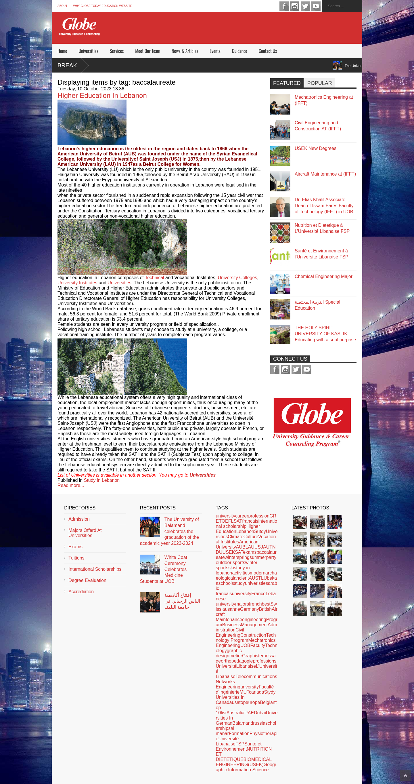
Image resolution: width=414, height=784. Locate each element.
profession (258, 515)
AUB (241, 547)
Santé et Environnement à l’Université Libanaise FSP (321, 253)
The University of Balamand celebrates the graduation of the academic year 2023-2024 (169, 531)
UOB (245, 645)
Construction (253, 635)
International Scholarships (94, 569)
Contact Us (268, 50)
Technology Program (246, 638)
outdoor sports (230, 562)
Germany (249, 609)
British (265, 609)
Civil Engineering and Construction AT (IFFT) (318, 125)
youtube (316, 6)
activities (241, 572)
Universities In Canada (230, 700)
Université (226, 666)
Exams (75, 546)
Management (254, 624)
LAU (250, 547)
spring (243, 557)
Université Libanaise (227, 741)
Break (67, 65)
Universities (88, 50)
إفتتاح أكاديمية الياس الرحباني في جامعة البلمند (182, 601)
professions (264, 661)
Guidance (239, 50)
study (239, 583)
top (242, 702)
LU (264, 578)
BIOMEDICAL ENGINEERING (243, 762)
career (241, 515)
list (224, 712)
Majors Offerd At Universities (84, 533)
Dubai (260, 712)
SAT (239, 552)
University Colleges (237, 277)
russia (259, 723)
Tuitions (76, 557)
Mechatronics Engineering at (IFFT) (324, 100)
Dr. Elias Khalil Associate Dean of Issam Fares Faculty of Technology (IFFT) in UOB (324, 205)
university (225, 515)
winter (231, 557)
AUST (255, 578)
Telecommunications (256, 676)
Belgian (267, 702)
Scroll (405, 775)
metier (235, 655)
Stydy (270, 692)
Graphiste (252, 655)
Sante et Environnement (238, 746)
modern (257, 572)
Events (215, 50)
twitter (305, 6)
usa (235, 702)
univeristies (256, 583)
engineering (254, 619)
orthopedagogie (237, 661)
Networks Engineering (228, 684)
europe (253, 702)
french (255, 604)
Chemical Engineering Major (323, 276)
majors (242, 604)
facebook (284, 6)
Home (62, 50)
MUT (244, 692)
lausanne (230, 609)
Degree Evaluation (87, 580)
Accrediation (81, 591)
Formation (239, 733)
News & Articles (185, 50)
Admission (79, 519)
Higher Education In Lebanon (102, 95)
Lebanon (245, 531)
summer (258, 557)
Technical (154, 277)
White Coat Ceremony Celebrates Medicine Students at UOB (163, 569)
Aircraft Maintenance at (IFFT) (325, 174)
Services (117, 50)
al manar (225, 731)
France (258, 593)
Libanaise (246, 666)
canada (256, 692)
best (266, 604)
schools (226, 583)
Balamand (242, 723)
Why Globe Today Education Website (102, 5)
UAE (249, 712)
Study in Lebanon (102, 480)
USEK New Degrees (315, 148)
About (62, 5)
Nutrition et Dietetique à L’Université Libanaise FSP (322, 228)
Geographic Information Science (246, 767)
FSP (239, 743)
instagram (294, 6)
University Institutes (77, 282)
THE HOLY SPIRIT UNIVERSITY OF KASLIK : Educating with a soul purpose (325, 333)
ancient (241, 578)
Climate (235, 536)
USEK (229, 552)
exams (249, 552)
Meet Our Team (147, 50)
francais (250, 521)
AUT (267, 547)
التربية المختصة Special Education (317, 305)
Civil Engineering (230, 632)
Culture (250, 536)
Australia (235, 712)
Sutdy (260, 531)
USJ (258, 547)
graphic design (229, 653)
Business (231, 624)
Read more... (70, 485)
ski (231, 567)
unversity (249, 686)
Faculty (257, 645)
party (271, 557)
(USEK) (255, 764)
